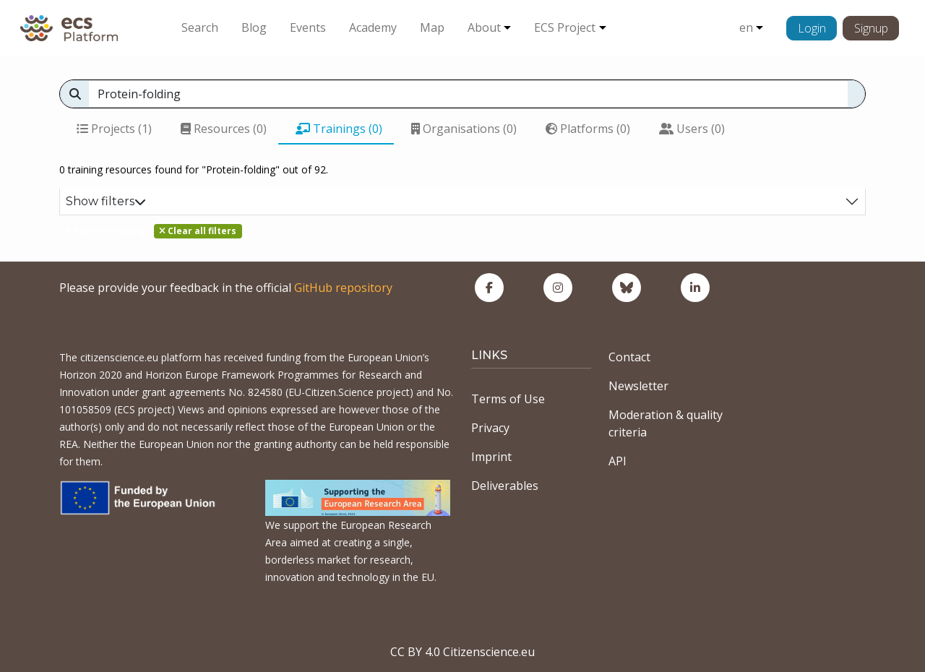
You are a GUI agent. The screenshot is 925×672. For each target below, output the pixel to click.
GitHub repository (343, 288)
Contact (629, 357)
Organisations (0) (464, 129)
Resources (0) (224, 129)
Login (812, 28)
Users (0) (692, 129)
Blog (254, 27)
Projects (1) (114, 129)
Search (199, 27)
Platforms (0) (588, 129)
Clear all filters (197, 231)
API (617, 461)
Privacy (490, 428)
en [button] (746, 27)
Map (432, 27)
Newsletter (638, 386)
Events (308, 27)
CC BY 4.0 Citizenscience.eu (462, 652)
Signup (871, 28)
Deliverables (504, 486)
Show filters (106, 201)
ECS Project (564, 27)
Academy (373, 27)
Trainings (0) (339, 129)
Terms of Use (508, 399)
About (484, 27)
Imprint (491, 457)
